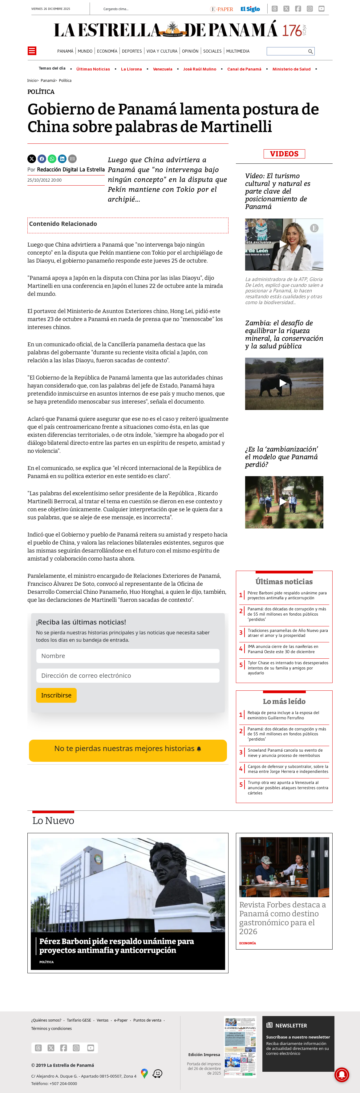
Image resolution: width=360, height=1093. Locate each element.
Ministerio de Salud (292, 69)
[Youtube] (321, 9)
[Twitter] (31, 158)
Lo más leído (284, 701)
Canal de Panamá (244, 69)
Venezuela (162, 69)
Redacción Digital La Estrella (71, 169)
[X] (286, 9)
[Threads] (275, 9)
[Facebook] (298, 9)
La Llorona (131, 69)
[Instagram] (310, 9)
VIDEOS (284, 154)
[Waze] (157, 1073)
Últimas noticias (284, 581)
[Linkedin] (62, 158)
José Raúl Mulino (199, 69)
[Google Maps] (144, 1073)
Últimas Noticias (93, 69)
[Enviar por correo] (72, 158)
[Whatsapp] (52, 158)
